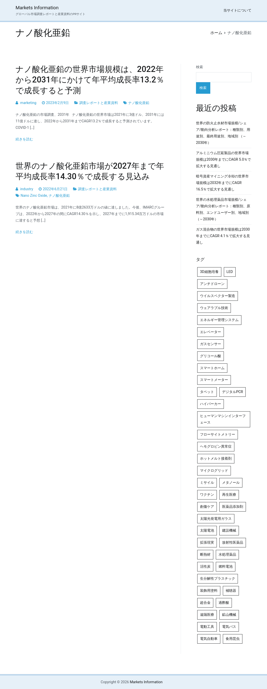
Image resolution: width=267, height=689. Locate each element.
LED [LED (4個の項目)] (230, 272)
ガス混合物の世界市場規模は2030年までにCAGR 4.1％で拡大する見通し (223, 236)
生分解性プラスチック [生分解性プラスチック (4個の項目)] (217, 578)
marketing (28, 103)
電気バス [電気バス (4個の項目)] (229, 627)
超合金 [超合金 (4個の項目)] (205, 603)
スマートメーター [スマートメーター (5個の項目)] (214, 380)
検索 (199, 67)
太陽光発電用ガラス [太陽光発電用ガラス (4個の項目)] (216, 519)
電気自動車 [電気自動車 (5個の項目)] (209, 639)
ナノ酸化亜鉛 (138, 103)
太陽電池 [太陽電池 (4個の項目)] (207, 530)
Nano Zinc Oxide (34, 195)
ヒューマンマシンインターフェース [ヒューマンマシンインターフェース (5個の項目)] (223, 419)
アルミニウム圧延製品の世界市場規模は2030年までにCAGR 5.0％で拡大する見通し (223, 159)
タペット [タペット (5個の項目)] (207, 392)
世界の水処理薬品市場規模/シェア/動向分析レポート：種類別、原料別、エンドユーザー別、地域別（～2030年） (223, 209)
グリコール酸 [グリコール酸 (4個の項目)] (210, 356)
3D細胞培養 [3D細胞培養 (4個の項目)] (209, 272)
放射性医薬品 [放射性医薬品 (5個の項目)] (232, 542)
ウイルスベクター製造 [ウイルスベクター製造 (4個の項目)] (217, 296)
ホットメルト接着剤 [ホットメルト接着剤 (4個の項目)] (216, 458)
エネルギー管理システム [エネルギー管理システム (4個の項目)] (219, 320)
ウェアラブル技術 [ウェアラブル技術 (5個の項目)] (214, 308)
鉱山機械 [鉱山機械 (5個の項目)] (229, 615)
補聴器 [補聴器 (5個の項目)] (231, 590)
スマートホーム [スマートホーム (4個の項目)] (212, 368)
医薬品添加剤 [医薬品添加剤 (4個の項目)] (232, 507)
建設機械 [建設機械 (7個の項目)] (229, 530)
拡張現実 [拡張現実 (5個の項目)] (207, 542)
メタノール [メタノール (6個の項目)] (231, 482)
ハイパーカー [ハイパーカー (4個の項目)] (210, 404)
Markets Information (37, 8)
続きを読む (24, 139)
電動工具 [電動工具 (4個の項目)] (207, 627)
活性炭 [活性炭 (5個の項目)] (205, 566)
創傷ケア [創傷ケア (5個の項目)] (207, 507)
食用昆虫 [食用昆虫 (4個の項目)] (233, 639)
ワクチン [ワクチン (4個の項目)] (207, 495)
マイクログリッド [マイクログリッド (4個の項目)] (214, 470)
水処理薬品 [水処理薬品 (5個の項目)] (227, 554)
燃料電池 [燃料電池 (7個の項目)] (226, 566)
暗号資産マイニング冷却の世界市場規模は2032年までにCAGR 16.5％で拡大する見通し (222, 182)
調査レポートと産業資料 (98, 103)
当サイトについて (237, 10)
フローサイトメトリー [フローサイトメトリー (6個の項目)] (217, 434)
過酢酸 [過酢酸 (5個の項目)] (224, 603)
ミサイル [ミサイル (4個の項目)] (207, 482)
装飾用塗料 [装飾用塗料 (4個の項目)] (209, 590)
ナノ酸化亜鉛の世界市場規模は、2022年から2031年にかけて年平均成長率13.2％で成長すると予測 (90, 79)
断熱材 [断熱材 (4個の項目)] (205, 554)
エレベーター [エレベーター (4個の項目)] (210, 332)
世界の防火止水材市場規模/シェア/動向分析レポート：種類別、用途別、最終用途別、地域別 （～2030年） (223, 133)
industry (26, 189)
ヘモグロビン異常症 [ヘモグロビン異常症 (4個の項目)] (216, 446)
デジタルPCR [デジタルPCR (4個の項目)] (232, 392)
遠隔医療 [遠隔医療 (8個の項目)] (207, 615)
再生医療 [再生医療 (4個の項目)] (229, 495)
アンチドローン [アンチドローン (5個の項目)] (212, 284)
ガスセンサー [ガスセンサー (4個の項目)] (210, 344)
